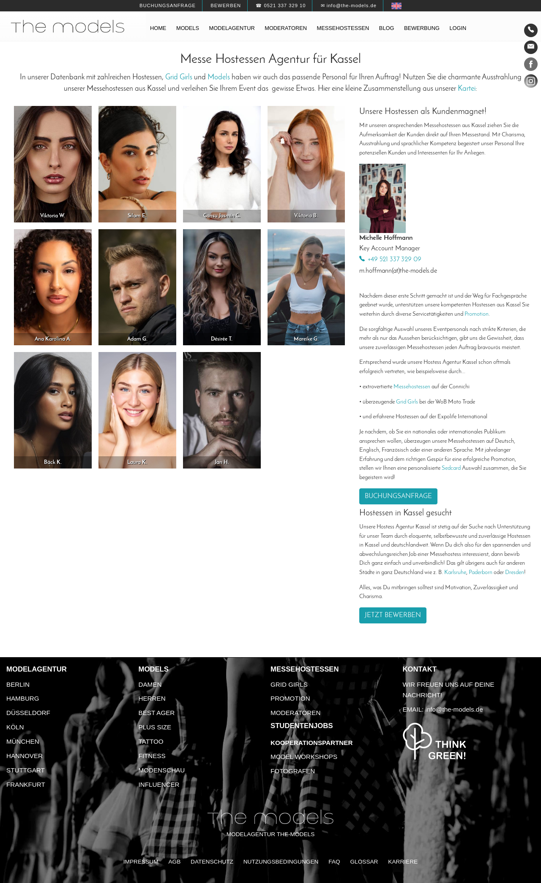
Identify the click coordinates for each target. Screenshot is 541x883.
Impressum (140, 862)
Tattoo (151, 741)
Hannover (24, 755)
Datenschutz (212, 862)
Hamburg (22, 698)
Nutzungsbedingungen (281, 862)
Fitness (152, 755)
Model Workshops (303, 756)
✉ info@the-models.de (349, 5)
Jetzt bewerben (393, 615)
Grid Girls (178, 77)
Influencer (159, 784)
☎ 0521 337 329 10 (281, 5)
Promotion (476, 314)
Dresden (514, 572)
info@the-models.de (454, 709)
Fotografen (292, 771)
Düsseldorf (28, 712)
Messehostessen (343, 28)
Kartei (466, 88)
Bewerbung (422, 28)
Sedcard (451, 468)
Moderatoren (286, 28)
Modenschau (162, 770)
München (22, 741)
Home (158, 28)
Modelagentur (232, 28)
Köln (15, 727)
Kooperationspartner (311, 742)
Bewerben (225, 5)
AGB (174, 862)
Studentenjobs (301, 726)
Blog (386, 28)
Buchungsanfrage (167, 5)
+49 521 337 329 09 (394, 259)
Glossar (364, 862)
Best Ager (157, 712)
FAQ (334, 862)
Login (457, 28)
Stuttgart (25, 770)
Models (187, 28)
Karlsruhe (455, 572)
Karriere (403, 862)
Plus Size (155, 727)
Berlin (18, 684)
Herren (152, 698)
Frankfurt (25, 784)
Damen (150, 684)
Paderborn (480, 572)
